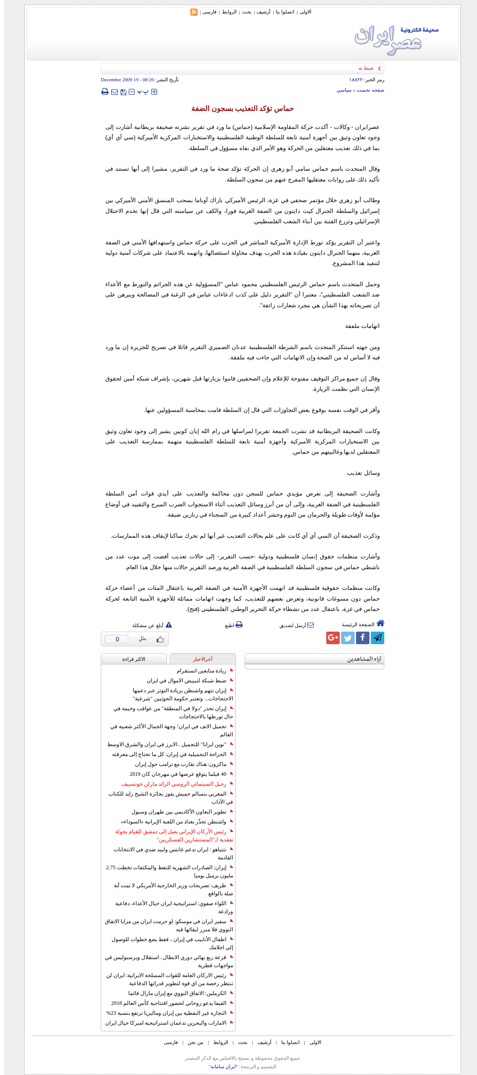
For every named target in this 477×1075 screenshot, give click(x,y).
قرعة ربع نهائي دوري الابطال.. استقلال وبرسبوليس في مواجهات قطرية (165, 961)
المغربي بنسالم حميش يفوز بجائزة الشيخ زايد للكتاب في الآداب (166, 798)
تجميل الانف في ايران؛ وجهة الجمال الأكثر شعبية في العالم (167, 730)
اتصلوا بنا (281, 11)
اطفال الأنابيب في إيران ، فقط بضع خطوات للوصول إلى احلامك (168, 943)
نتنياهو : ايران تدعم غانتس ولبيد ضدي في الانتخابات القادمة (169, 853)
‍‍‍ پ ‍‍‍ (139, 91)
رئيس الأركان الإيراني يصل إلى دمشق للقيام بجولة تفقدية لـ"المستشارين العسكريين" (170, 835)
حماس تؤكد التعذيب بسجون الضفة (238, 108)
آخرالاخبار (198, 659)
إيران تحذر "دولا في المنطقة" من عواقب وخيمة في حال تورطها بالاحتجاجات (169, 712)
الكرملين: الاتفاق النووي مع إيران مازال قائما (176, 993)
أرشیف (259, 11)
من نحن (191, 1042)
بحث (243, 11)
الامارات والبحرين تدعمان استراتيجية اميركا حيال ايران (165, 1023)
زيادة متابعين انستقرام (201, 671)
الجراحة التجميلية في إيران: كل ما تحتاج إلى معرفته (168, 754)
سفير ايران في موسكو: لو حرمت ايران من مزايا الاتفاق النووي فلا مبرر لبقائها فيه (165, 925)
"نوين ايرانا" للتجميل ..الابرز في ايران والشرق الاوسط (166, 744)
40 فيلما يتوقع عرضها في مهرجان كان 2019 (177, 774)
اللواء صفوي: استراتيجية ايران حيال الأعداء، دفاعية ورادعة (170, 907)
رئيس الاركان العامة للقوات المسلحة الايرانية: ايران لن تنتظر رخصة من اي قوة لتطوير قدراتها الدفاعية (165, 979)
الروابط (225, 11)
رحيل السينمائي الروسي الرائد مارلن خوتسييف (173, 784)
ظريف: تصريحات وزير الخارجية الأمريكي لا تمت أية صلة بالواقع (169, 889)
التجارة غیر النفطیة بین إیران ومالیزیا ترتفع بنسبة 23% (165, 1013)
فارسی (205, 11)
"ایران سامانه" (219, 1066)
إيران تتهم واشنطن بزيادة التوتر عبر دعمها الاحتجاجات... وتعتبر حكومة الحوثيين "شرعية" (179, 694)
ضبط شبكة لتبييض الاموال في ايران (186, 680)
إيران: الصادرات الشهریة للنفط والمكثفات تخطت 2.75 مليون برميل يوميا (165, 871)
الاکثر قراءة (129, 659)
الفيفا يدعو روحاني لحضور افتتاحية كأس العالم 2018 (168, 1003)
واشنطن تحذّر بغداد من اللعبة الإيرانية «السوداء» (173, 821)
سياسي (340, 90)
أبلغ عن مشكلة (148, 625)
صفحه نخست (366, 90)
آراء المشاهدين (360, 659)
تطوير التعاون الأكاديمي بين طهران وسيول (178, 812)
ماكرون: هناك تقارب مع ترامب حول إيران (180, 764)
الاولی (301, 11)
